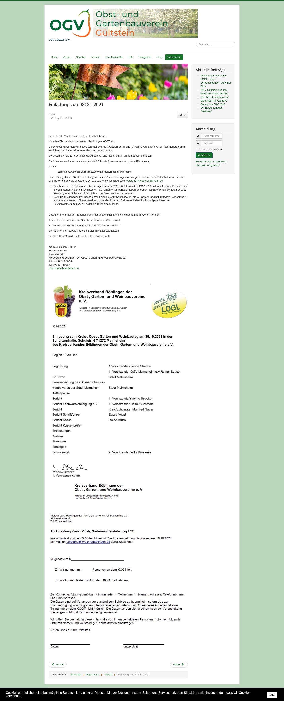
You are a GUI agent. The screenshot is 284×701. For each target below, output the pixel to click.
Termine (95, 57)
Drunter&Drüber (115, 57)
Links (159, 57)
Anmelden (204, 155)
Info (131, 57)
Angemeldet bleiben (210, 149)
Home (54, 57)
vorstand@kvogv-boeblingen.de (144, 180)
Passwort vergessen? (208, 165)
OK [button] (272, 694)
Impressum (174, 57)
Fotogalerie (144, 57)
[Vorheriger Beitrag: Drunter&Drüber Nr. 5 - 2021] (58, 665)
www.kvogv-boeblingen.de (64, 268)
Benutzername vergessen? (211, 161)
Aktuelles (81, 57)
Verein (66, 57)
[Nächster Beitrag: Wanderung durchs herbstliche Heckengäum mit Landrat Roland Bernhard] (179, 665)
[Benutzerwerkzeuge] (182, 115)
